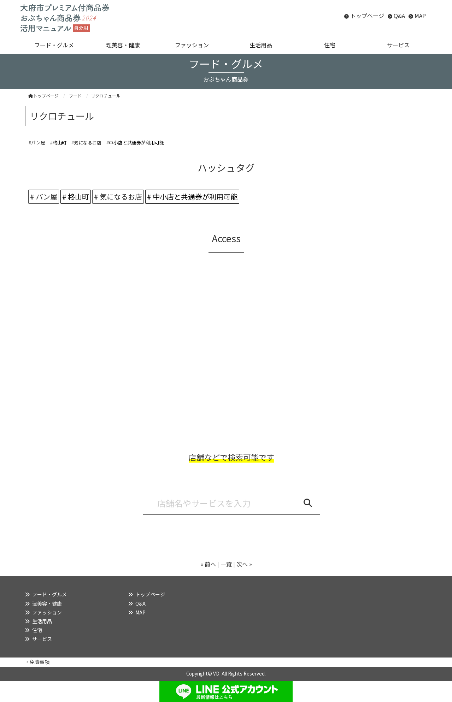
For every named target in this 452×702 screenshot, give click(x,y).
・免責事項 (37, 661)
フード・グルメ (49, 594)
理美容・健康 (47, 603)
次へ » (244, 564)
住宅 (37, 629)
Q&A (399, 15)
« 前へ (208, 564)
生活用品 (42, 621)
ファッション (47, 612)
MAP (420, 15)
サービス (42, 638)
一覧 (226, 564)
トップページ (367, 15)
